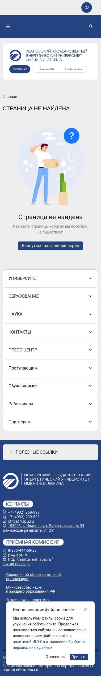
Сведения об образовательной (33, 574)
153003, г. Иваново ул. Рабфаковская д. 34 (46, 525)
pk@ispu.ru (18, 555)
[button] (50, 452)
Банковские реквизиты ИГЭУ (28, 530)
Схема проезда (16, 563)
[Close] (85, 610)
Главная (10, 97)
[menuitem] (50, 278)
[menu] (50, 350)
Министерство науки (24, 587)
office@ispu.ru (21, 521)
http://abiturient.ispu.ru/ (30, 559)
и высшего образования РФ (30, 591)
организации (17, 578)
